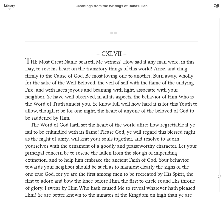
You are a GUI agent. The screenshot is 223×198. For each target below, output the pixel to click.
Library (9, 5)
